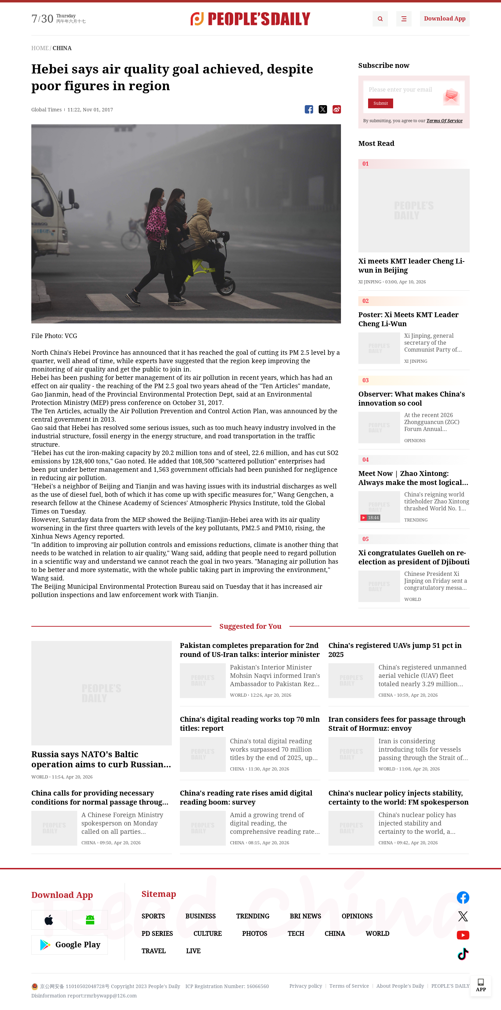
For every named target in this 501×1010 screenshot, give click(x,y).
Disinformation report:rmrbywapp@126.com (84, 996)
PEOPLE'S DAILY (450, 986)
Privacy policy (305, 986)
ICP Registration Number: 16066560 (227, 986)
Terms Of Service (444, 120)
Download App (445, 18)
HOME (40, 48)
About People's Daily (400, 986)
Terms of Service (349, 986)
